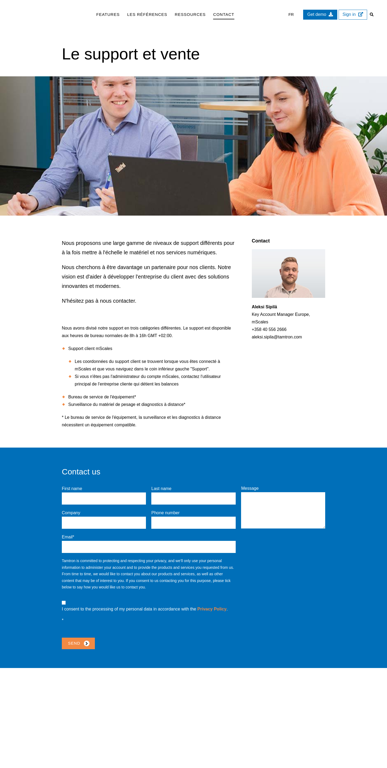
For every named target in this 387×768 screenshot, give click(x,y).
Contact (223, 14)
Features (108, 14)
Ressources (190, 14)
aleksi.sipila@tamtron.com (277, 337)
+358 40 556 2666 (269, 329)
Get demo (319, 14)
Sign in (352, 14)
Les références (147, 14)
